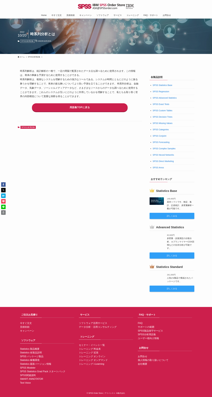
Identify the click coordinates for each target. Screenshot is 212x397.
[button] (3, 184)
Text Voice (25, 383)
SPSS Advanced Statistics (165, 98)
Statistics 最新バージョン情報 (35, 364)
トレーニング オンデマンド (93, 360)
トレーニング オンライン (92, 356)
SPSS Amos (158, 167)
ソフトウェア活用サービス (93, 323)
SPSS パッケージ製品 (31, 356)
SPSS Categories (161, 129)
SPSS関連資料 (28, 375)
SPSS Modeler (27, 367)
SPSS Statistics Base (162, 85)
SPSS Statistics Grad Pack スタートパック (42, 371)
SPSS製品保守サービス (150, 331)
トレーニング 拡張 (88, 352)
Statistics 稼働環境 (29, 360)
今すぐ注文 (26, 323)
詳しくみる (172, 216)
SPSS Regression (161, 91)
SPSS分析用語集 (27, 41)
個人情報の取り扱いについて (153, 360)
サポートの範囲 (146, 327)
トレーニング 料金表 (90, 349)
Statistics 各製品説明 (31, 352)
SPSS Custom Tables (162, 110)
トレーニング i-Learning (91, 364)
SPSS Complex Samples (164, 148)
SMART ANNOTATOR (31, 379)
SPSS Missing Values (162, 123)
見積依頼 (24, 327)
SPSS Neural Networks (163, 155)
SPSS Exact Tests (161, 104)
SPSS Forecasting (161, 142)
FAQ (140, 323)
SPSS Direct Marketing (163, 161)
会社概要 (142, 364)
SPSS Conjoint (159, 136)
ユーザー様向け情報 (148, 338)
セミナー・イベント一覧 (92, 345)
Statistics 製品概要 (29, 349)
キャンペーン (27, 331)
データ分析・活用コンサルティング (98, 327)
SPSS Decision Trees (162, 117)
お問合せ (142, 356)
